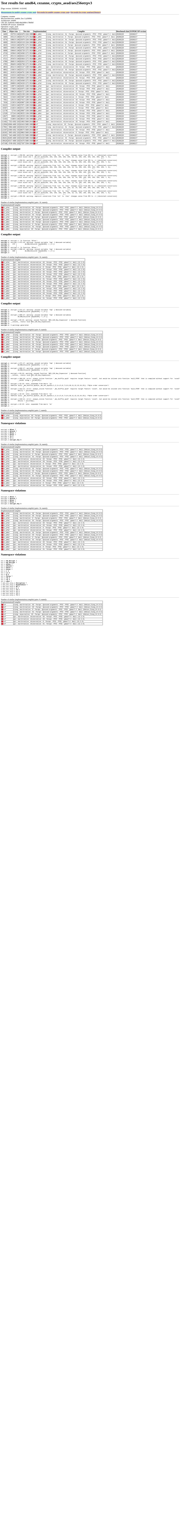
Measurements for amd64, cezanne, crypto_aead (18, 12)
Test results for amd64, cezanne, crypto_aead (53, 12)
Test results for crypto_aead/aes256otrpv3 (85, 12)
